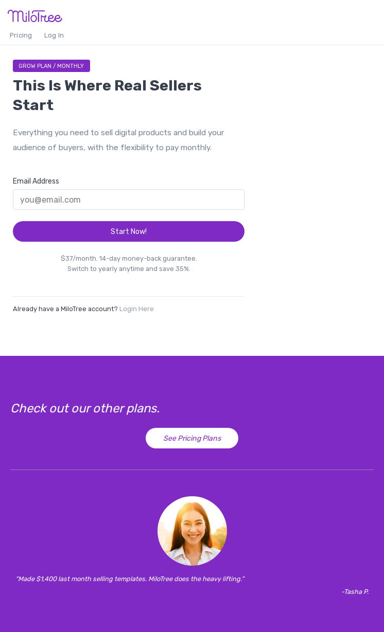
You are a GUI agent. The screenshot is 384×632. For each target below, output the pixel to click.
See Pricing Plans (192, 438)
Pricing (21, 35)
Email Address (36, 181)
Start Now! (129, 231)
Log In (54, 35)
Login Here (136, 309)
